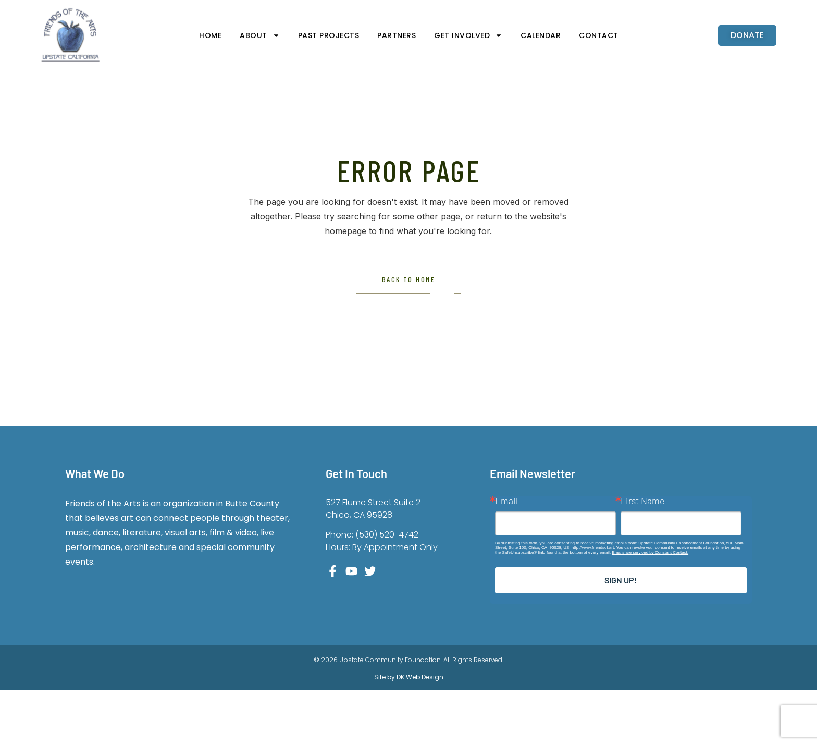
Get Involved (468, 35)
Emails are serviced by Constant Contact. (650, 552)
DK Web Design (419, 677)
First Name (642, 501)
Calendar (541, 35)
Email (506, 501)
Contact (598, 35)
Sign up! (620, 580)
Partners (396, 35)
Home (210, 35)
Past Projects (329, 35)
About (260, 35)
